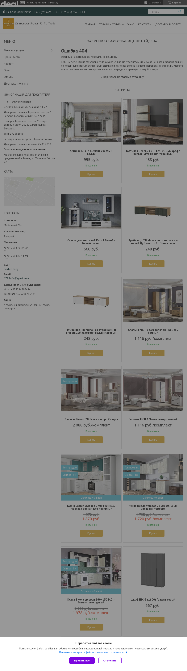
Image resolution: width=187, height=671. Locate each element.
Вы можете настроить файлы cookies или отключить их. (92, 652)
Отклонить (110, 660)
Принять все (82, 660)
